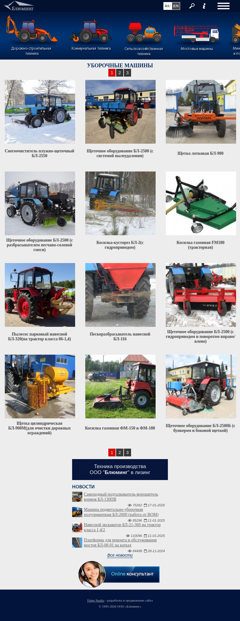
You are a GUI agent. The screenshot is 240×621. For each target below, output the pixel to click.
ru (168, 6)
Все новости (120, 555)
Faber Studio (95, 600)
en (176, 6)
